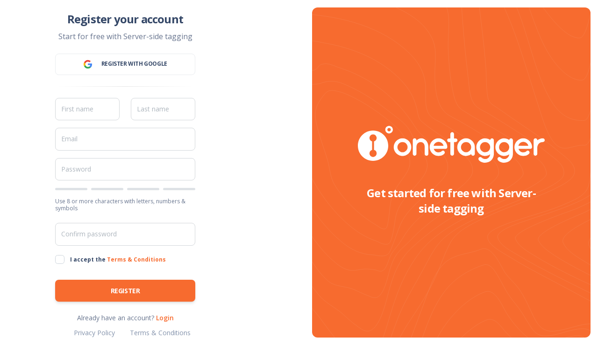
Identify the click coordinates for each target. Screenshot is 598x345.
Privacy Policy (94, 332)
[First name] (87, 109)
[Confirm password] (125, 234)
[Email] (125, 139)
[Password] (125, 169)
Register (125, 290)
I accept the (118, 259)
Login (165, 317)
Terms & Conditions (136, 259)
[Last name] (163, 109)
